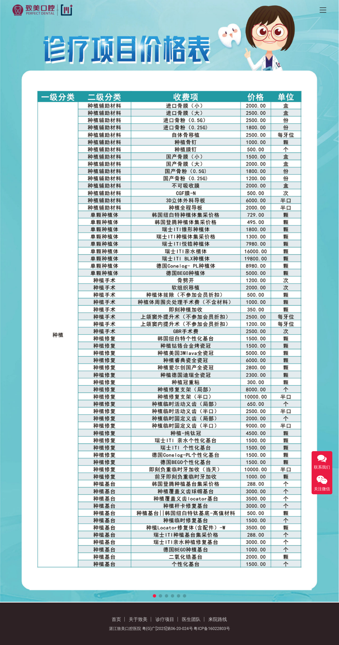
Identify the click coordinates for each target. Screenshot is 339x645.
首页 (116, 619)
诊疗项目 (164, 619)
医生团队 (191, 619)
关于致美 (138, 619)
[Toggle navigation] (323, 10)
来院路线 (217, 619)
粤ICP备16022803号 (212, 628)
